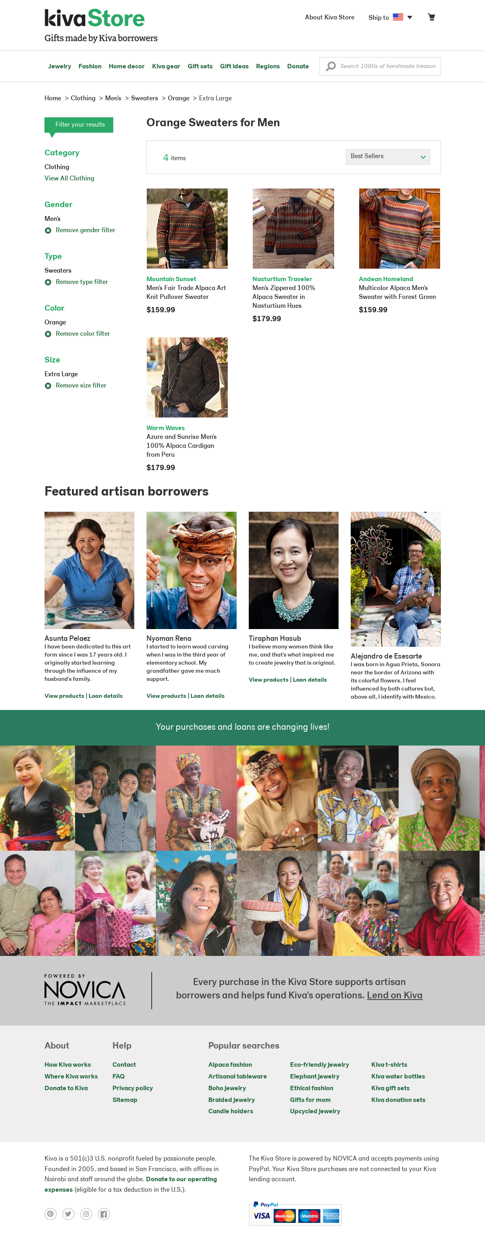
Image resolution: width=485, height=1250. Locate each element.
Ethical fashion (311, 1088)
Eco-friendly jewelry (319, 1065)
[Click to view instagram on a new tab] (89, 1213)
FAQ (118, 1077)
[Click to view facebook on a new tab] (106, 1213)
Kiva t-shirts (389, 1065)
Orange (55, 323)
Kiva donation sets (398, 1100)
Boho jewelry (227, 1088)
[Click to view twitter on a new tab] (71, 1213)
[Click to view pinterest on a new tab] (53, 1213)
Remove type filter (76, 282)
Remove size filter (75, 386)
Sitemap (125, 1100)
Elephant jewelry (314, 1077)
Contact (124, 1065)
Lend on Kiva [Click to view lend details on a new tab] (395, 996)
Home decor (127, 67)
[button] (331, 68)
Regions (268, 67)
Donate (298, 67)
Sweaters (58, 271)
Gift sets (200, 67)
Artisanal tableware (237, 1077)
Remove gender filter (79, 230)
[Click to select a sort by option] (387, 157)
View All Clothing (69, 179)
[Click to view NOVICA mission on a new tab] (84, 990)
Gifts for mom (310, 1100)
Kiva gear (166, 67)
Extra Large (61, 374)
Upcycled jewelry (315, 1111)
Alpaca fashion (230, 1065)
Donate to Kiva (66, 1088)
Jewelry (59, 67)
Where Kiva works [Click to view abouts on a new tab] (71, 1077)
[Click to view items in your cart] (431, 18)
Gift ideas (234, 67)
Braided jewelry (231, 1100)
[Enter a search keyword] (380, 66)
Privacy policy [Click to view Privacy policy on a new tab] (132, 1088)
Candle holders (230, 1111)
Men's (52, 219)
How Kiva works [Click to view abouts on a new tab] (67, 1065)
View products (64, 696)
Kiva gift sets (390, 1088)
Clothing (56, 167)
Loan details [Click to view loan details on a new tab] (106, 696)
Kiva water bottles (398, 1077)
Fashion (90, 67)
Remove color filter (77, 334)
